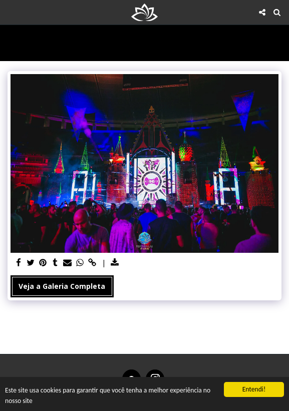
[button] (11, 12)
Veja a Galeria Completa (62, 286)
